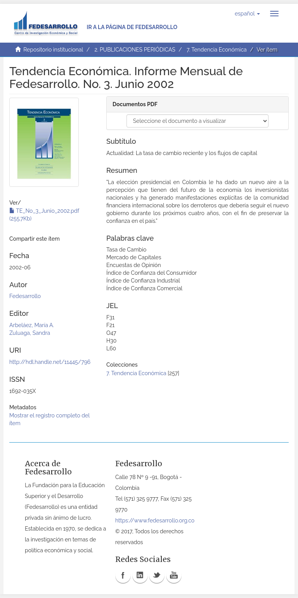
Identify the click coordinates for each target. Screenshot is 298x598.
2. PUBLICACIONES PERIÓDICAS (134, 50)
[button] (247, 13)
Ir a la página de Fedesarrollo (132, 27)
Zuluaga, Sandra (29, 333)
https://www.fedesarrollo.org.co (154, 520)
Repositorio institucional (53, 50)
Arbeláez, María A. (31, 325)
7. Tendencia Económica (217, 50)
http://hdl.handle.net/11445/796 (49, 362)
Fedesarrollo (25, 296)
